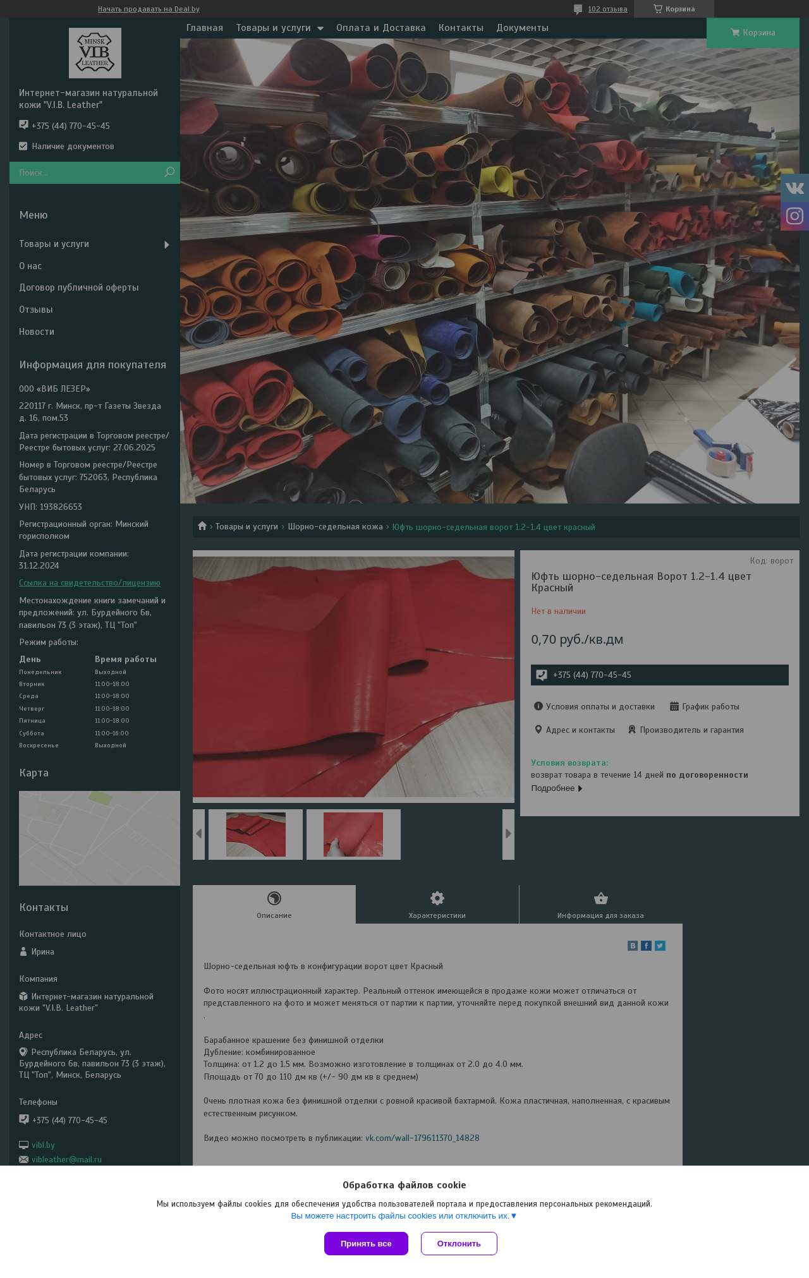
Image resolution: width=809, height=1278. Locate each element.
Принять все (366, 1243)
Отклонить (459, 1243)
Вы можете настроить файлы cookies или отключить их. (400, 1216)
